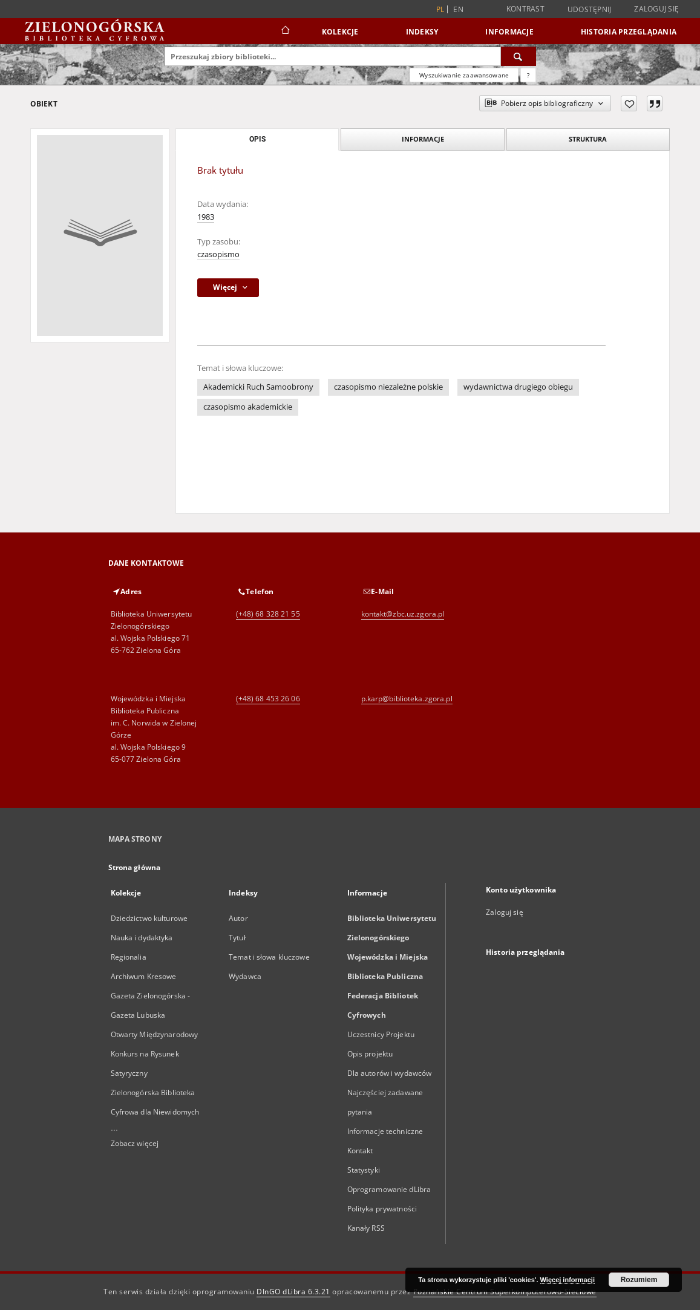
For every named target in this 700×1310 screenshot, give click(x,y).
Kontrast (525, 9)
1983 (205, 217)
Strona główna (134, 867)
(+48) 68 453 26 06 (268, 698)
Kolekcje (340, 32)
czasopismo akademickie (247, 407)
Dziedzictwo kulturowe (149, 918)
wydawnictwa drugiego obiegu (518, 387)
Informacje (509, 32)
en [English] (458, 9)
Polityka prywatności (382, 1209)
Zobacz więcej (135, 1143)
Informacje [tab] (423, 138)
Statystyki (363, 1170)
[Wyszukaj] (518, 56)
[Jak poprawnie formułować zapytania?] (528, 75)
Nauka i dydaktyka (142, 937)
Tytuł (237, 937)
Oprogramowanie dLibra (389, 1189)
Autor (238, 918)
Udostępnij (590, 10)
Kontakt (360, 1150)
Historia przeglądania (628, 32)
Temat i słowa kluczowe (269, 957)
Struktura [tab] (588, 138)
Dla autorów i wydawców (389, 1073)
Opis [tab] (257, 139)
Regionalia (128, 957)
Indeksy (422, 32)
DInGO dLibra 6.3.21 (293, 1291)
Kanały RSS (366, 1228)
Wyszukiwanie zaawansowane (464, 75)
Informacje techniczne (385, 1131)
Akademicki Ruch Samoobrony (258, 387)
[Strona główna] (284, 31)
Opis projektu (370, 1054)
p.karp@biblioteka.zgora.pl (407, 698)
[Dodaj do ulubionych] (629, 103)
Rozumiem (639, 1280)
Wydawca (245, 976)
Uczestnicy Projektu (380, 1034)
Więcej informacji (567, 1279)
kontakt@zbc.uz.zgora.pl (403, 614)
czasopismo (218, 254)
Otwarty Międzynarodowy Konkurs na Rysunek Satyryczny (154, 1053)
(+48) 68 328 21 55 (268, 614)
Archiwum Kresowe (144, 976)
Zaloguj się (656, 9)
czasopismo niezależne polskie (388, 387)
